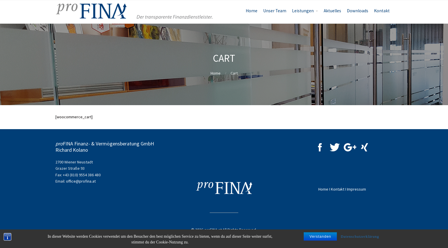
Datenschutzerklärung (360, 236)
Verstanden (320, 236)
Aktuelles (332, 10)
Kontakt (382, 10)
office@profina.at (81, 181)
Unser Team (274, 10)
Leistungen (303, 10)
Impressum (356, 189)
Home (251, 10)
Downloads (357, 10)
